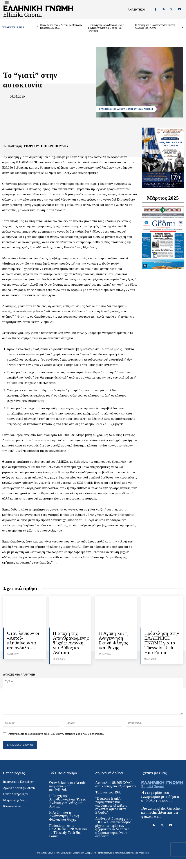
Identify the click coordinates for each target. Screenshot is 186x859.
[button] (136, 9)
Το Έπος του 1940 (108, 792)
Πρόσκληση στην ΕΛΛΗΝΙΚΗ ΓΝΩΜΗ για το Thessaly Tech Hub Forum (161, 642)
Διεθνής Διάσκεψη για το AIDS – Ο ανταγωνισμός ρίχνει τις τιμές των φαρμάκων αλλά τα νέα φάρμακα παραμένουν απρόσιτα (113, 827)
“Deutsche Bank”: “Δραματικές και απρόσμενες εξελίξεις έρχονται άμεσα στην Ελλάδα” (111, 805)
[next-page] (182, 27)
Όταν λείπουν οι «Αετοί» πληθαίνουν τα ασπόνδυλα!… (61, 26)
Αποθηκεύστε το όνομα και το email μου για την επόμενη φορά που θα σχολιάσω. (56, 733)
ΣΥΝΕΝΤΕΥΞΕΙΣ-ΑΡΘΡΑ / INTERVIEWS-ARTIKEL (126, 109)
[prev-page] (37, 27)
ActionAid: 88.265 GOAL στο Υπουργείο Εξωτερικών (115, 784)
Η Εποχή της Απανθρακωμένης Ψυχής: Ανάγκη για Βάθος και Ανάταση (106, 27)
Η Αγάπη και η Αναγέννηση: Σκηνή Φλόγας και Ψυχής (155, 26)
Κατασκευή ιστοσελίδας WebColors (132, 852)
